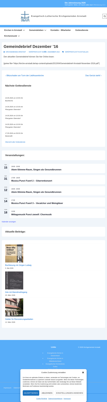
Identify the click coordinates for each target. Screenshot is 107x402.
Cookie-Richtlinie (41, 398)
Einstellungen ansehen (69, 393)
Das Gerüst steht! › (93, 75)
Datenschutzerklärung (55, 398)
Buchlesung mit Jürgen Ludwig (18, 265)
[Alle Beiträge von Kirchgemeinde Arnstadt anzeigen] (15, 52)
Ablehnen (47, 393)
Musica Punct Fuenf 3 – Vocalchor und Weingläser (37, 203)
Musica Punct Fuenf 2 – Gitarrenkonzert (31, 181)
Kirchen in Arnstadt (15, 30)
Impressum (67, 398)
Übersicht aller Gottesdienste (15, 142)
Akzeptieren (31, 393)
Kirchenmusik (12, 36)
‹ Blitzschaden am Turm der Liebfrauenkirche (24, 75)
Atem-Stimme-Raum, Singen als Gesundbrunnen (36, 169)
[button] (83, 372)
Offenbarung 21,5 (99, 5)
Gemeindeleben (38, 30)
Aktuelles (84, 52)
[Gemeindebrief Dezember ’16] (53, 52)
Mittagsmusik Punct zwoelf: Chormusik (31, 214)
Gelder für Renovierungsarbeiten (19, 319)
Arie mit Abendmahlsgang (16, 292)
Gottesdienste (81, 30)
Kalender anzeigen (9, 222)
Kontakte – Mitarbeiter (61, 30)
